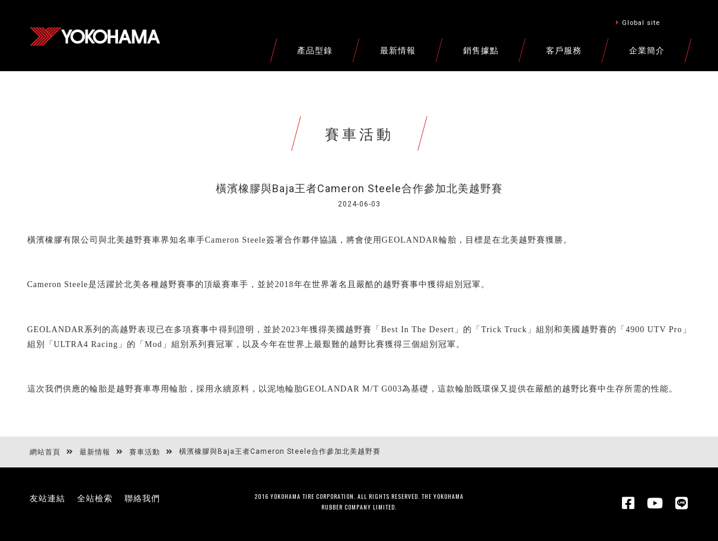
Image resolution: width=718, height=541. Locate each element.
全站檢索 (95, 498)
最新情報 (94, 452)
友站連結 (47, 498)
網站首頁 (45, 452)
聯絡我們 (142, 498)
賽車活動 (144, 452)
